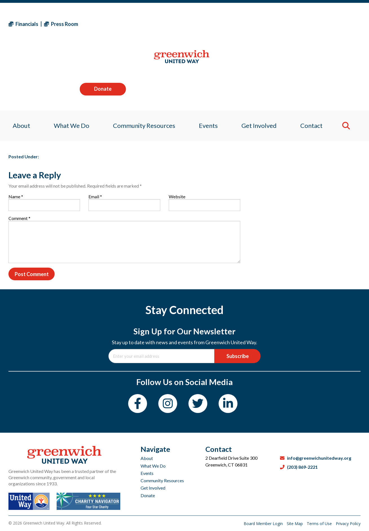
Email (95, 196)
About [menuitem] (17, 60)
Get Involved (153, 487)
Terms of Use (320, 523)
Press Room (61, 24)
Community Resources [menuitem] (143, 60)
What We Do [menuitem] (68, 60)
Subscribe (237, 356)
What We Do (153, 465)
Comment (19, 218)
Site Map (295, 523)
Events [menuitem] (208, 60)
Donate (337, 24)
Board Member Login (264, 523)
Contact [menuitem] (315, 60)
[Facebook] (137, 403)
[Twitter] (197, 403)
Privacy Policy (348, 523)
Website (177, 196)
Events (147, 473)
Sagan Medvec (41, 113)
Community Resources (162, 480)
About (147, 458)
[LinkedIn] (228, 403)
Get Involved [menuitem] (261, 60)
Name (15, 196)
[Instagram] (167, 403)
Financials (23, 24)
